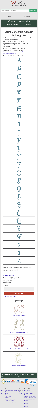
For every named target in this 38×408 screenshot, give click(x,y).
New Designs (27, 390)
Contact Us (27, 17)
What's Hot (26, 391)
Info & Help (11, 21)
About (2, 390)
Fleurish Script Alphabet (19, 315)
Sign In (9, 16)
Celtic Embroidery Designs (30, 397)
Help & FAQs (8, 396)
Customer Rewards (9, 394)
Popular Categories (12, 24)
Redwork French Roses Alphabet (19, 349)
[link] (30, 382)
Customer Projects (24, 21)
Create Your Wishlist (10, 297)
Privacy (20, 391)
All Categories (27, 24)
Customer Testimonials (10, 399)
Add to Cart (19, 293)
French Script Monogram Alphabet (19, 332)
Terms (20, 393)
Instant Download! (9, 275)
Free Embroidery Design (10, 402)
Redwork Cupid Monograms (19, 365)
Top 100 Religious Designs (30, 396)
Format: (7, 285)
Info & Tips (7, 397)
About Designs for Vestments (12, 390)
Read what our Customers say (8, 375)
